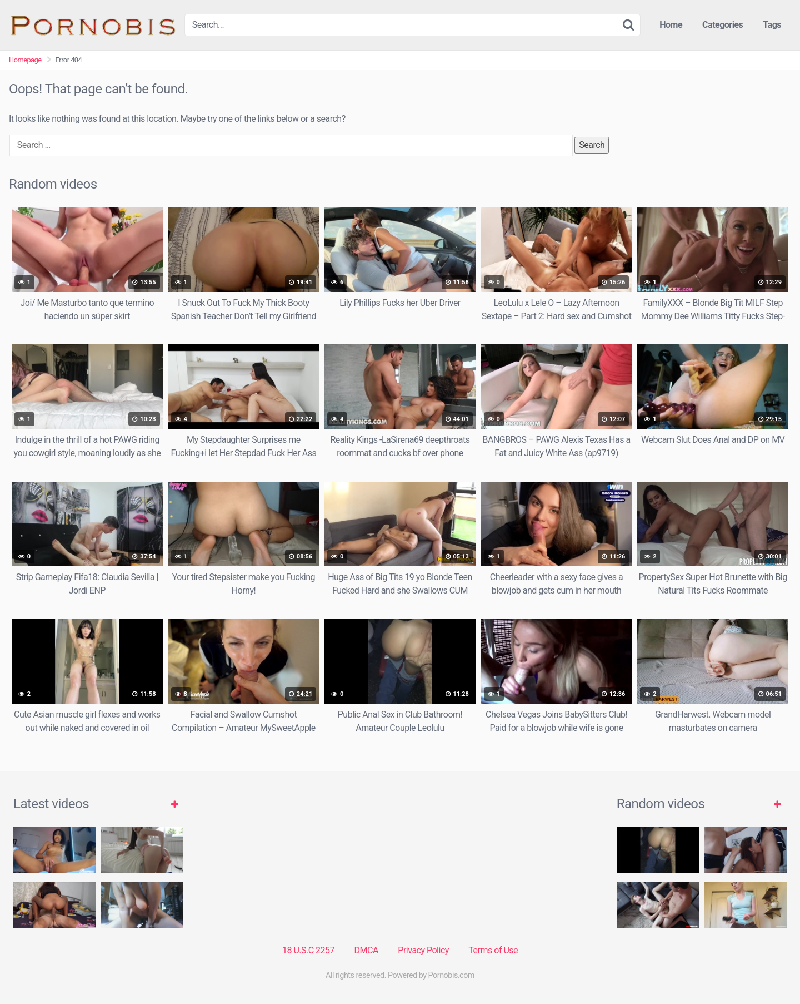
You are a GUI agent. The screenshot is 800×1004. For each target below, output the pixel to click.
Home (670, 24)
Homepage (25, 60)
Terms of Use (493, 950)
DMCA (366, 950)
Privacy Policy (423, 950)
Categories (722, 24)
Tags (772, 24)
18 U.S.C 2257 (308, 950)
